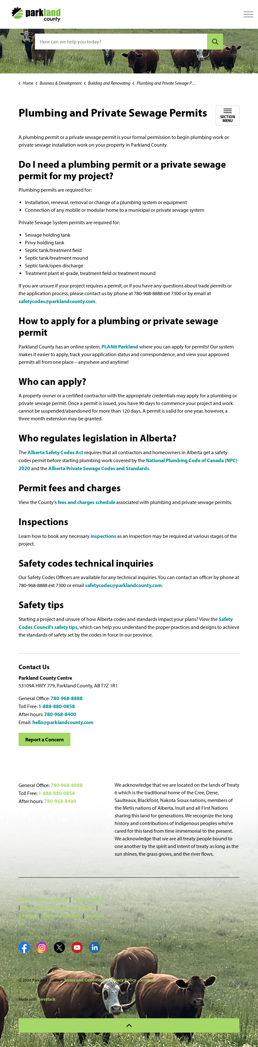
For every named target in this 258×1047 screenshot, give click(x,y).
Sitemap (28, 915)
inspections (103, 536)
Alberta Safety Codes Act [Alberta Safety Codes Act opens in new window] (55, 452)
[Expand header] (248, 14)
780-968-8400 (60, 714)
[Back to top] (129, 1025)
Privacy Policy (88, 899)
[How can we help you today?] (129, 42)
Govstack (46, 999)
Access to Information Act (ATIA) (58, 907)
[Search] (215, 42)
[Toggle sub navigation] (227, 116)
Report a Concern (44, 739)
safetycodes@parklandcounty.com (57, 301)
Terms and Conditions (43, 899)
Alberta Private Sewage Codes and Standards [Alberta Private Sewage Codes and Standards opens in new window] (98, 468)
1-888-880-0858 (56, 706)
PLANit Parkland (120, 346)
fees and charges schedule (87, 502)
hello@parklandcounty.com (62, 722)
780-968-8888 (67, 698)
